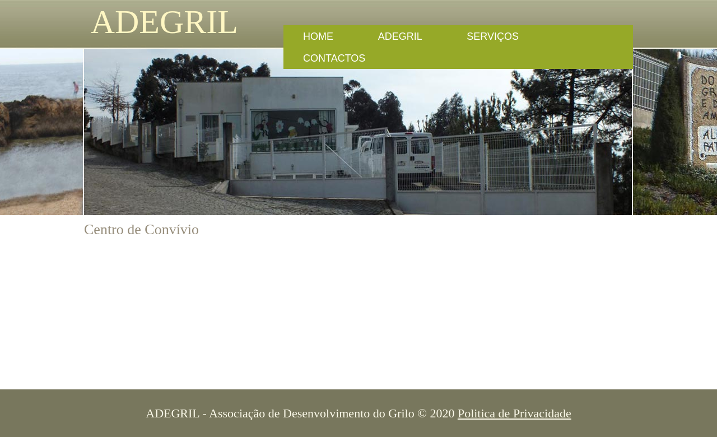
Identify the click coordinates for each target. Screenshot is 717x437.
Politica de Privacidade (514, 413)
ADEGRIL (161, 21)
